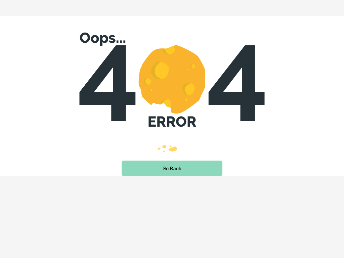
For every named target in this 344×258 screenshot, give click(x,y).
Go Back (172, 168)
